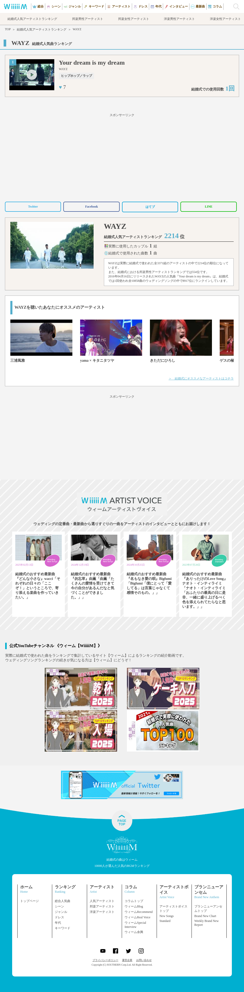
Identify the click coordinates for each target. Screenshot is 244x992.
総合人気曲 (62, 901)
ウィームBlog (134, 906)
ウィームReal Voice (137, 917)
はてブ (150, 207)
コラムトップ (134, 901)
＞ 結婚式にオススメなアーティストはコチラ (201, 378)
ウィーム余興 (134, 932)
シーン (59, 906)
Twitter (33, 206)
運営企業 (127, 960)
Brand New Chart (205, 916)
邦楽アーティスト (102, 906)
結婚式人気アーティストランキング (41, 29)
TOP (8, 29)
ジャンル (61, 912)
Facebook (91, 206)
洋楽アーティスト (102, 912)
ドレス (59, 917)
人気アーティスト (102, 901)
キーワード (62, 928)
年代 (58, 923)
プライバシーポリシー (105, 960)
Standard (165, 921)
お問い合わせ (144, 960)
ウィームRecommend (139, 912)
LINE (208, 206)
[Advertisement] (122, 156)
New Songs (166, 916)
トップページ (29, 901)
